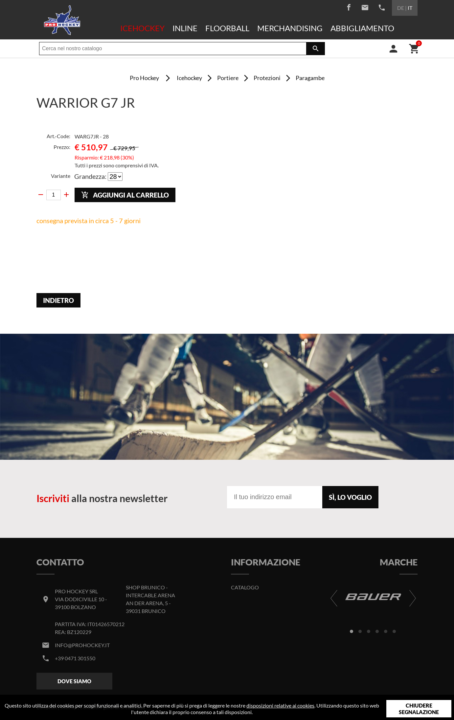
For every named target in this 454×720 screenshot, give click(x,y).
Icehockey (142, 28)
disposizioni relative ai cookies (280, 705)
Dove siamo (74, 681)
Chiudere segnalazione (419, 708)
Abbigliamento (362, 28)
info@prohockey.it (82, 645)
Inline (184, 28)
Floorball (227, 28)
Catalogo (245, 587)
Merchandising (290, 28)
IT (410, 8)
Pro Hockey (144, 77)
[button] (351, 631)
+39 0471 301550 (75, 658)
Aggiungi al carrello (125, 195)
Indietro (58, 300)
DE (400, 8)
